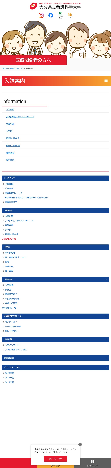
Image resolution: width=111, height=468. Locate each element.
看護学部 (10, 124)
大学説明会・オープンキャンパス (20, 117)
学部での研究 (11, 303)
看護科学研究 (11, 202)
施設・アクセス (11, 331)
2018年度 (9, 382)
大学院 (9, 131)
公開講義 (9, 188)
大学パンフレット (12, 345)
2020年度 (9, 373)
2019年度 (9, 378)
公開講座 (9, 184)
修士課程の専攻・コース (15, 257)
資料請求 (10, 160)
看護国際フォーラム (14, 193)
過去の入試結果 (13, 145)
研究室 (8, 290)
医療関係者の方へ (17, 69)
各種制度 (9, 266)
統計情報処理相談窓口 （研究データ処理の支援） (26, 197)
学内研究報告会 (12, 299)
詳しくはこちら (55, 458)
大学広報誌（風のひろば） (16, 349)
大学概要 (9, 285)
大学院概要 (10, 253)
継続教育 (10, 153)
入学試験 (10, 109)
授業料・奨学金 (12, 138)
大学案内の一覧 (9, 308)
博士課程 (9, 271)
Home (5, 69)
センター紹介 (11, 322)
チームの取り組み (13, 326)
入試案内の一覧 (9, 239)
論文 (7, 262)
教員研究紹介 (11, 294)
